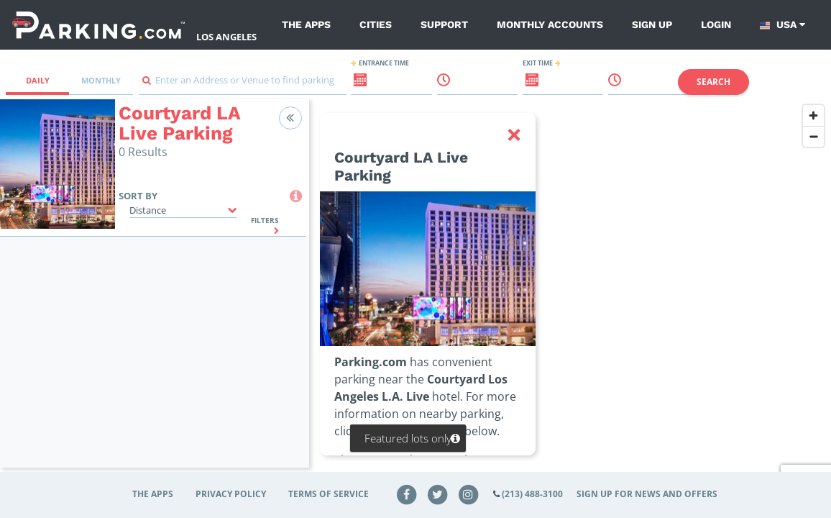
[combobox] (242, 84)
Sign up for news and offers (647, 494)
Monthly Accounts (550, 24)
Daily (38, 80)
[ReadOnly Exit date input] (524, 85)
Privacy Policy (231, 494)
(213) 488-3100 (532, 494)
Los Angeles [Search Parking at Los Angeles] (226, 36)
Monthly (101, 80)
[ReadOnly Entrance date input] (352, 85)
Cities (375, 24)
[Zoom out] (813, 136)
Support (444, 24)
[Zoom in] (813, 115)
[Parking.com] (98, 25)
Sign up (652, 24)
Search (713, 82)
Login (716, 24)
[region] (570, 292)
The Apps (306, 24)
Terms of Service (328, 494)
